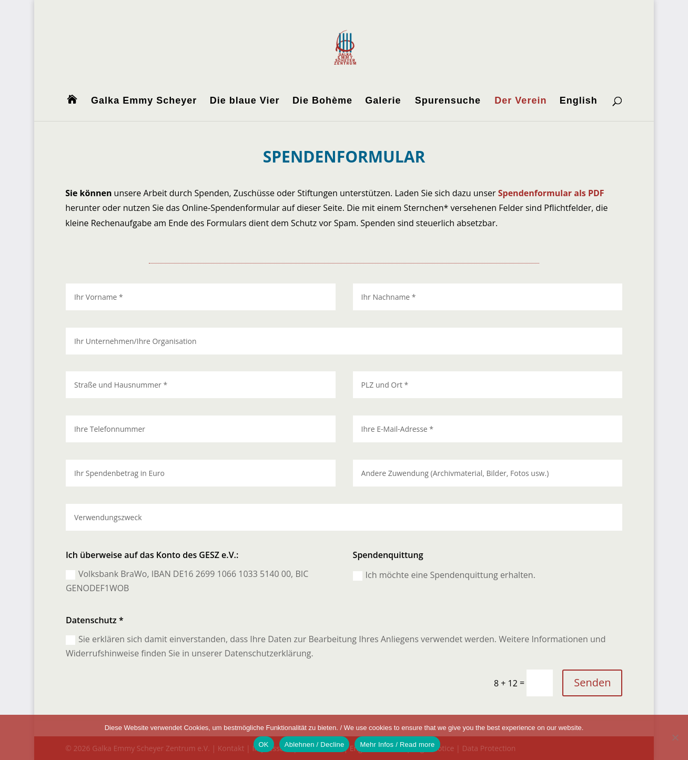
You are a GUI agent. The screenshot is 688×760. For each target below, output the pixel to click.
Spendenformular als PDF (551, 193)
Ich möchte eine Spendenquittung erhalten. (444, 575)
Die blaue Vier (245, 101)
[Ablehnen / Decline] (675, 737)
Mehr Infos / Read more (397, 744)
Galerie (383, 101)
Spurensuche (448, 101)
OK (264, 744)
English (579, 101)
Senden (591, 683)
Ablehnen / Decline (315, 744)
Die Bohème (322, 101)
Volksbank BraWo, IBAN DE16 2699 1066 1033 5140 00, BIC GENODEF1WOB (189, 580)
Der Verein (520, 101)
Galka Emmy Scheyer (144, 101)
